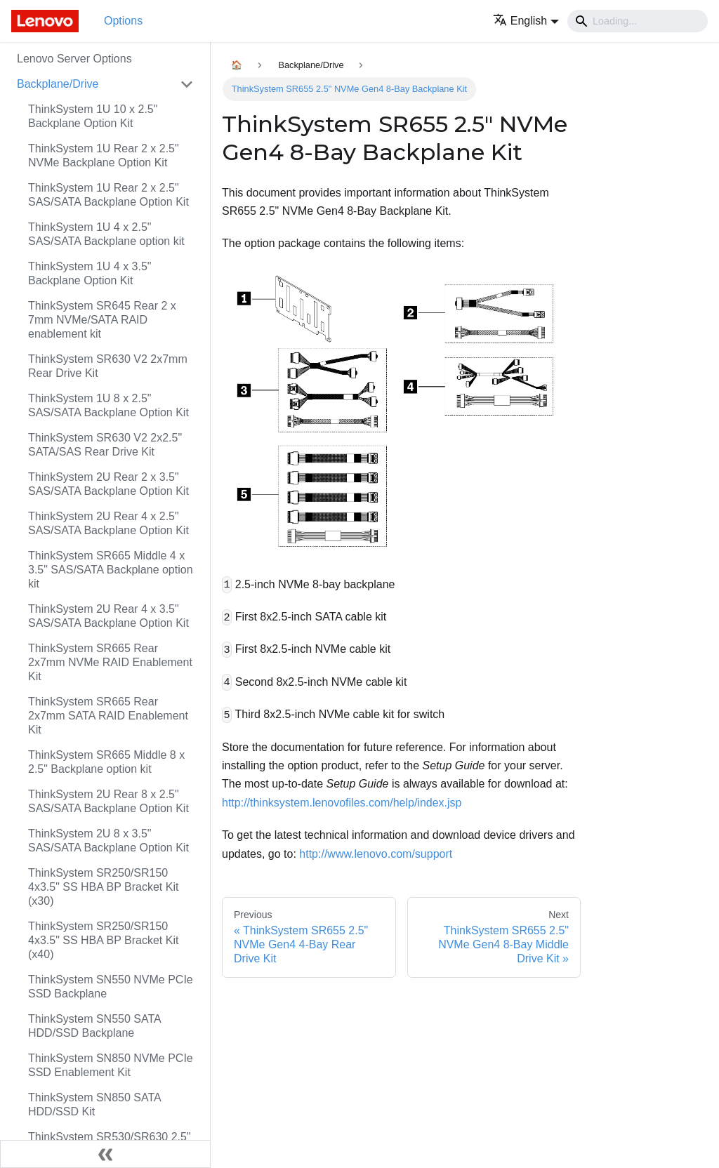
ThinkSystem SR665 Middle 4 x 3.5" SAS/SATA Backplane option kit (110, 570)
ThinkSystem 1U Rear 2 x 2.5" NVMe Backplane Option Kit (103, 155)
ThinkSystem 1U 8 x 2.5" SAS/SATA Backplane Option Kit (108, 405)
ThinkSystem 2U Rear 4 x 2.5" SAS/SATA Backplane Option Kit (108, 523)
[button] (526, 21)
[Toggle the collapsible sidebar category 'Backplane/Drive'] (187, 84)
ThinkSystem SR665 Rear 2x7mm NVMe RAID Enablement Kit (110, 662)
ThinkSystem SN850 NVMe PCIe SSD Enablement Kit (110, 1065)
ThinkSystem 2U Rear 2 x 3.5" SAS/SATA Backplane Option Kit (108, 484)
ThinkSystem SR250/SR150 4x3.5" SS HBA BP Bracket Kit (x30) (103, 887)
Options (123, 21)
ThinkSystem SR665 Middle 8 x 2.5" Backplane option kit (106, 762)
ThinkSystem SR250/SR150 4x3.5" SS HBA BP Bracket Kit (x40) (103, 940)
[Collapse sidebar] (105, 1154)
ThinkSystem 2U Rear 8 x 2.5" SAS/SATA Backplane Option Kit (108, 801)
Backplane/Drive (58, 84)
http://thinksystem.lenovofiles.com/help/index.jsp (342, 803)
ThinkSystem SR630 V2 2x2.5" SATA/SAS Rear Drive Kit (105, 445)
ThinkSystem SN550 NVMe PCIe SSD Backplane (110, 987)
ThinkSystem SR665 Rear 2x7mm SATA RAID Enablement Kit (108, 716)
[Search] (637, 21)
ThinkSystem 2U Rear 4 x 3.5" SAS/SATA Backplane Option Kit (108, 616)
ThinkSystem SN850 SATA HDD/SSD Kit (94, 1104)
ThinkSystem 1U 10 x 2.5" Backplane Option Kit (92, 116)
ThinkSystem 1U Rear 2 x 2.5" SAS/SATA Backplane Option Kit (108, 195)
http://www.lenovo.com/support (375, 854)
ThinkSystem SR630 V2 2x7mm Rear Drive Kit (107, 366)
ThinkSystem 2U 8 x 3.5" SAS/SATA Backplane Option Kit (108, 841)
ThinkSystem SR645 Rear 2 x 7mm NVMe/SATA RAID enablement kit (102, 320)
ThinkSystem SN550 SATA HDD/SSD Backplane (94, 1026)
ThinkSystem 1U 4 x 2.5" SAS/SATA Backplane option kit (106, 234)
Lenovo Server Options (74, 59)
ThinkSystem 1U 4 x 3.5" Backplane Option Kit (90, 273)
